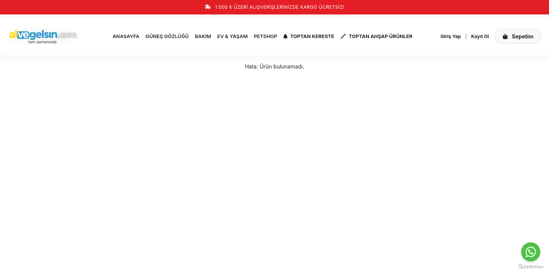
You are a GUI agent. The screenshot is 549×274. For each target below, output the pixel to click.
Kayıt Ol (480, 36)
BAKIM (203, 36)
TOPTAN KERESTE (308, 36)
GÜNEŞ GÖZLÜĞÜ (167, 36)
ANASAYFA (126, 36)
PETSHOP (265, 36)
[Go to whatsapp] (530, 251)
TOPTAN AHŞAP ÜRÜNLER (376, 36)
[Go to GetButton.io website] (530, 266)
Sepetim (518, 36)
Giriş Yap (451, 36)
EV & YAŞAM (232, 36)
